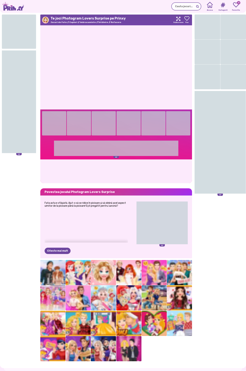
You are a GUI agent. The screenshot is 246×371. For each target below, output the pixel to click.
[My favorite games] (236, 6)
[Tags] (223, 6)
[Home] (210, 6)
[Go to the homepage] (12, 6)
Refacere (116, 22)
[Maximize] (178, 20)
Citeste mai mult (57, 250)
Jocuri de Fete (59, 22)
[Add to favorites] (186, 20)
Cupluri (73, 22)
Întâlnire (103, 22)
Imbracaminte (88, 22)
